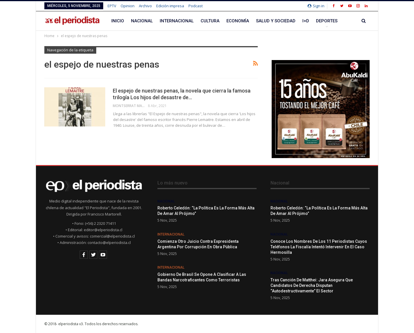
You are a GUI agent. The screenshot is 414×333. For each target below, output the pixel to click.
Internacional (177, 20)
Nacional (142, 20)
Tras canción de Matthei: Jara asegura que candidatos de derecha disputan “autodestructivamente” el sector (311, 285)
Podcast (195, 5)
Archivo (145, 5)
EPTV (112, 5)
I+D (305, 20)
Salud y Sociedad (275, 20)
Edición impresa (170, 5)
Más (320, 20)
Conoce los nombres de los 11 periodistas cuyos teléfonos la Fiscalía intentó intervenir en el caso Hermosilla (318, 247)
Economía (237, 20)
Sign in (316, 5)
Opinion (128, 5)
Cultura (210, 20)
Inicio (117, 20)
